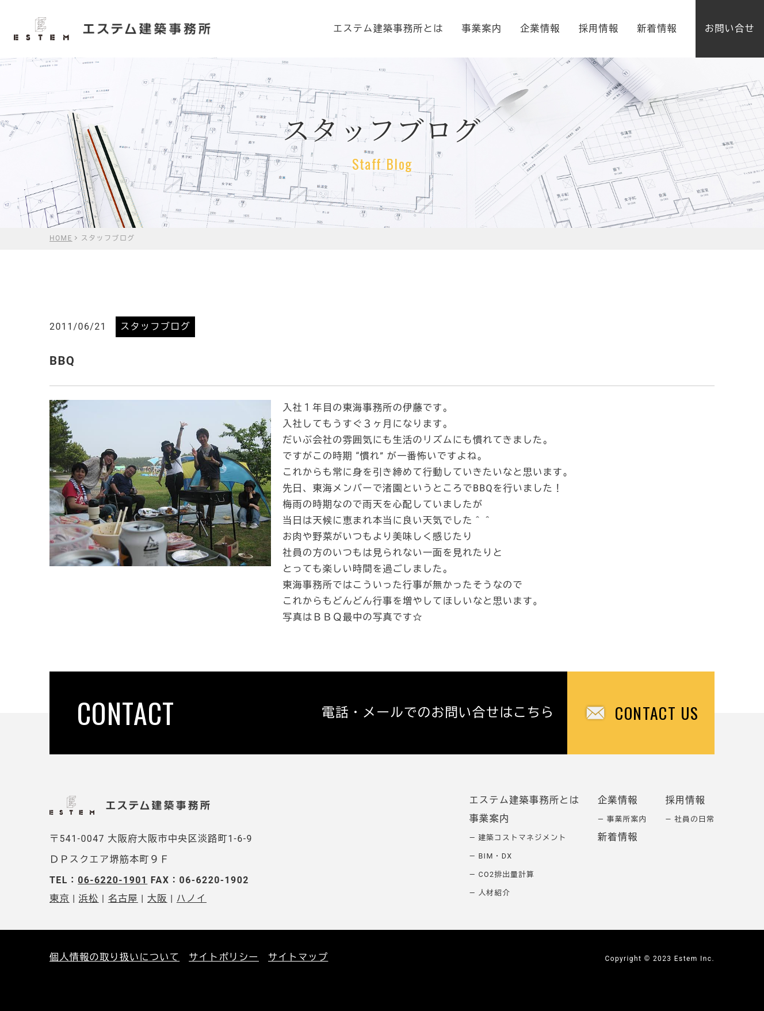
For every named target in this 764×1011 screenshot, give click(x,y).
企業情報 (540, 28)
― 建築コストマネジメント (518, 837)
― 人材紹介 (490, 892)
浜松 (89, 898)
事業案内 (482, 28)
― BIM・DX (491, 856)
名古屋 (123, 898)
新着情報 (657, 28)
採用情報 (599, 28)
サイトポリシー (224, 957)
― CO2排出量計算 (502, 874)
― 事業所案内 (622, 819)
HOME (60, 238)
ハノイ (192, 898)
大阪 (157, 898)
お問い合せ (730, 28)
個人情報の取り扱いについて (114, 957)
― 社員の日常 (690, 819)
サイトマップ (298, 957)
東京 (59, 898)
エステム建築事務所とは (388, 28)
